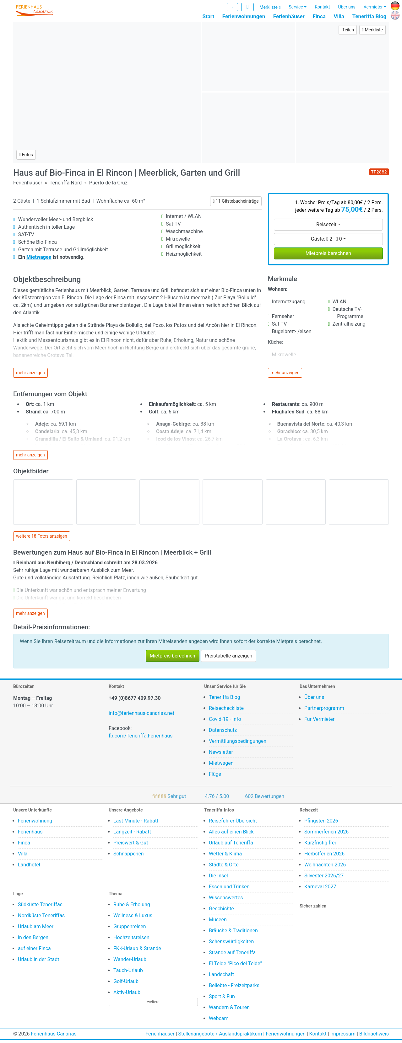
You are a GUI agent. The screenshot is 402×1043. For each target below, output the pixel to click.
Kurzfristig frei (320, 846)
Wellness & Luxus (132, 919)
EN (393, 15)
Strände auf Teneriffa (232, 956)
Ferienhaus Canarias (53, 1037)
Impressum (343, 1037)
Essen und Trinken (229, 890)
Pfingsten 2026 (321, 824)
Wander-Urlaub (129, 963)
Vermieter (373, 7)
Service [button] (296, 7)
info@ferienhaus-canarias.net (141, 716)
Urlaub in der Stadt (38, 963)
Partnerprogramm (324, 711)
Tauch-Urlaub (128, 973)
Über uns (347, 7)
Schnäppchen (128, 857)
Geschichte (221, 912)
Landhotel (29, 868)
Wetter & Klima (225, 857)
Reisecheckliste (226, 711)
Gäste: (326, 242)
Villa (339, 16)
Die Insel (218, 879)
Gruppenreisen (129, 930)
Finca (318, 16)
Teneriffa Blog (369, 16)
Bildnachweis (374, 1037)
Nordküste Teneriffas (41, 919)
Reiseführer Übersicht (233, 824)
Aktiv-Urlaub (126, 995)
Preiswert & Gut (130, 846)
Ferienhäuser (289, 16)
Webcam (219, 1021)
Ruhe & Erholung (131, 908)
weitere (153, 1005)
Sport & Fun (222, 1000)
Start (209, 16)
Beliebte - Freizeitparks (234, 989)
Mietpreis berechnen (328, 256)
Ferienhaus (30, 835)
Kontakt (322, 7)
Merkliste (268, 8)
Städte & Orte (224, 868)
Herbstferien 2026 (324, 857)
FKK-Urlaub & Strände (137, 952)
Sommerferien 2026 (326, 835)
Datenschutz (223, 733)
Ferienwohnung (35, 824)
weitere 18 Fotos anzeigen (41, 539)
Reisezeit (326, 228)
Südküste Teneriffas (40, 908)
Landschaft (221, 978)
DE (393, 5)
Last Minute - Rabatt (135, 824)
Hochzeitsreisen (131, 941)
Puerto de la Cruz (108, 186)
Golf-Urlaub (126, 984)
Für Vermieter (319, 722)
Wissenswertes (226, 901)
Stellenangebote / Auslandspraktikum (220, 1037)
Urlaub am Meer (35, 930)
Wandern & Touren (229, 1011)
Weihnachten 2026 (325, 868)
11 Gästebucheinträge (235, 204)
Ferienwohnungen (243, 16)
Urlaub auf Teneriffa (231, 846)
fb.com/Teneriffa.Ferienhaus (140, 739)
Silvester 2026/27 (324, 879)
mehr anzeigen (30, 375)
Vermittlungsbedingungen (237, 744)
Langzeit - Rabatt (132, 835)
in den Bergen (33, 941)
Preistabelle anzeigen (229, 659)
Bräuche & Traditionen (233, 934)
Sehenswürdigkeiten (231, 945)
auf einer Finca (34, 952)
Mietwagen (221, 766)
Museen (218, 923)
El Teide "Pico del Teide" (235, 967)
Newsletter (221, 755)
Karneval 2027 (320, 890)
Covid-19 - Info (225, 722)
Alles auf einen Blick (231, 835)
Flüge (215, 777)
